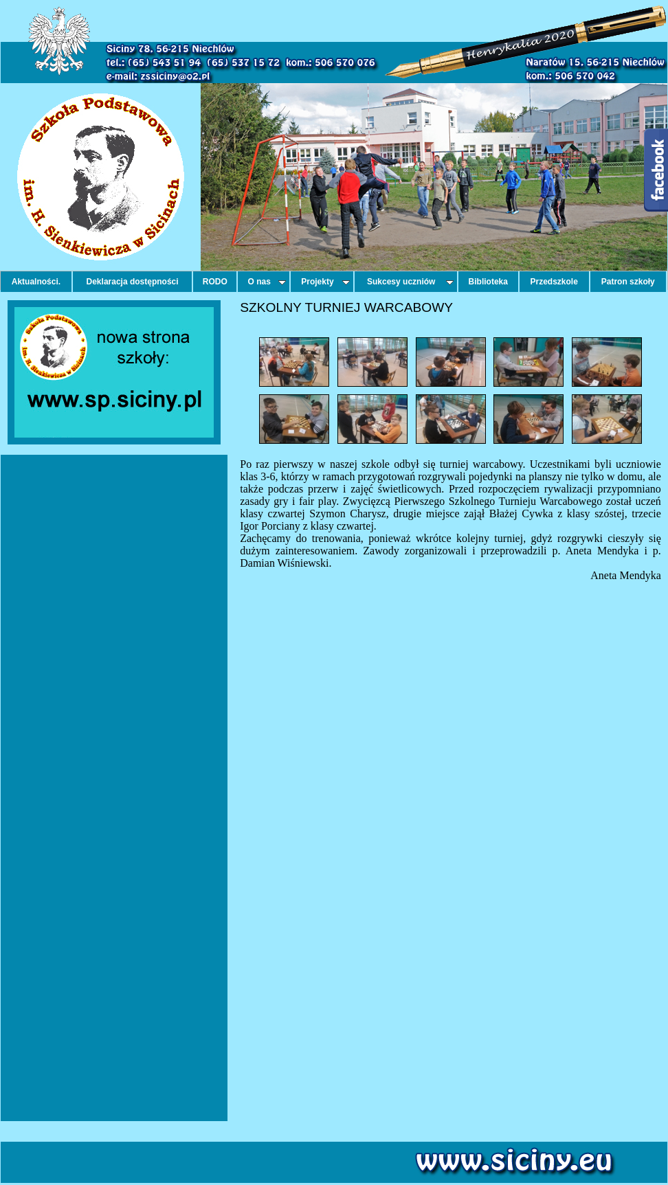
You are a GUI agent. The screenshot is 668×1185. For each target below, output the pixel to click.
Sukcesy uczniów (410, 281)
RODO (215, 281)
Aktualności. (36, 281)
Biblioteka (488, 281)
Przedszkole (554, 281)
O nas (267, 281)
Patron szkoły (628, 281)
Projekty (325, 281)
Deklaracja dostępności (133, 281)
